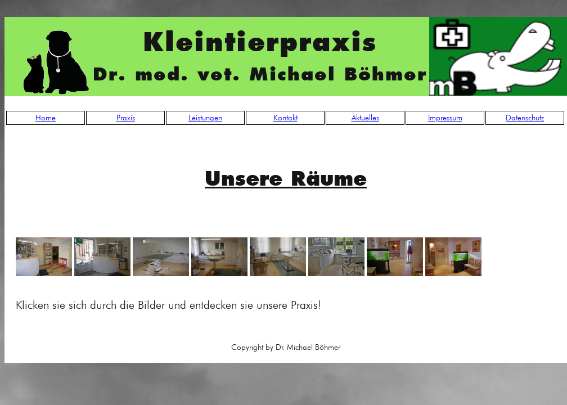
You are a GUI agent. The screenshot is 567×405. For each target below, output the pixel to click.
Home (45, 117)
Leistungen (205, 117)
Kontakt (285, 117)
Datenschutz (525, 117)
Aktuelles (365, 117)
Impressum (445, 117)
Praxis (125, 117)
